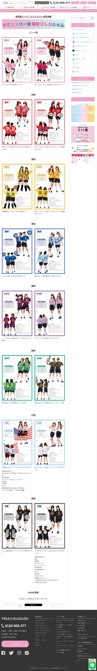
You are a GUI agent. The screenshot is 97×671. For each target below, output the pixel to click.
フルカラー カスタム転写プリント (65, 637)
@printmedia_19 (7, 471)
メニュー (87, 7)
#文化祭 (4, 484)
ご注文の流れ (81, 628)
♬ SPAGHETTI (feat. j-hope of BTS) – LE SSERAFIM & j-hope (47, 581)
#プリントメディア (40, 565)
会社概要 (79, 646)
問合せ (83, 2)
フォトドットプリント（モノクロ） (65, 642)
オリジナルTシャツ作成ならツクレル (86, 659)
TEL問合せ (75, 2)
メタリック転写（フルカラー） (65, 634)
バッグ (75, 63)
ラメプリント (60, 629)
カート (92, 3)
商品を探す (9, 7)
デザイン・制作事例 (48, 7)
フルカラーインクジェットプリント (65, 646)
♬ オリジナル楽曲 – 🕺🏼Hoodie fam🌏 (13, 490)
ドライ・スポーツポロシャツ (81, 42)
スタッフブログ (81, 648)
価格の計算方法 (81, 630)
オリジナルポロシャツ (80, 33)
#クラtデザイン (39, 576)
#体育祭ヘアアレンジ (41, 578)
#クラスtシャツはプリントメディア (12, 479)
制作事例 (79, 651)
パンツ (75, 54)
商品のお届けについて (83, 623)
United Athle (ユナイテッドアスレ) (81, 82)
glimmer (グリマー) (77, 89)
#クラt (4, 486)
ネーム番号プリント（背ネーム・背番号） (64, 626)
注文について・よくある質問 (68, 7)
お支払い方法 (81, 620)
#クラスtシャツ (39, 563)
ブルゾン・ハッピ (78, 50)
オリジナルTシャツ (79, 29)
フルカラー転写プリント (63, 631)
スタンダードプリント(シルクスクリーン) (65, 621)
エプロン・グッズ (78, 59)
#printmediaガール (40, 569)
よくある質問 (81, 625)
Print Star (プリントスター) (79, 86)
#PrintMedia (5, 477)
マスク (75, 71)
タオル (75, 67)
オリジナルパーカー (79, 46)
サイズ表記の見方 (82, 638)
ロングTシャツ (39, 623)
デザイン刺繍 (60, 652)
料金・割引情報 (29, 7)
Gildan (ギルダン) (77, 92)
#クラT (37, 571)
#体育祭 (4, 481)
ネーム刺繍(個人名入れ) (63, 650)
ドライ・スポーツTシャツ (81, 37)
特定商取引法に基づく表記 (84, 656)
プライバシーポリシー (83, 653)
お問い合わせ (15, 644)
